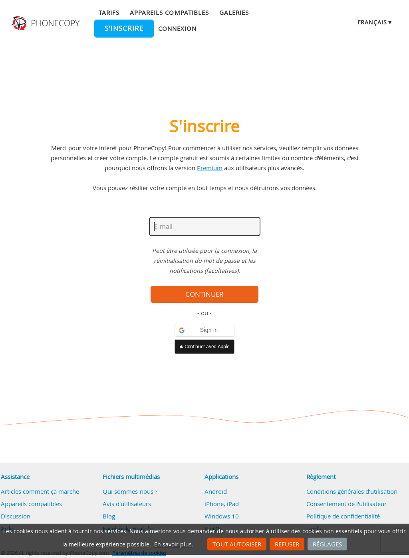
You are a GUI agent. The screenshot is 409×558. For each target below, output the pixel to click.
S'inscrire (124, 28)
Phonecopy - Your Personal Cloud (46, 23)
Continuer (204, 294)
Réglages (327, 544)
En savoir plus (173, 544)
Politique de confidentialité (343, 516)
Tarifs (109, 12)
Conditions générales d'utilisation (351, 491)
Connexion (177, 28)
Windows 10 (221, 516)
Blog (109, 516)
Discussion (15, 516)
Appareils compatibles (169, 12)
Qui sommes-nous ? (130, 491)
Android (215, 491)
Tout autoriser (236, 544)
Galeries (234, 12)
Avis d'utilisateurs (127, 504)
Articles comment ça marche (40, 491)
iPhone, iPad (221, 504)
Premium (209, 168)
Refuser (287, 544)
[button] (204, 330)
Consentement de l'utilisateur (346, 504)
